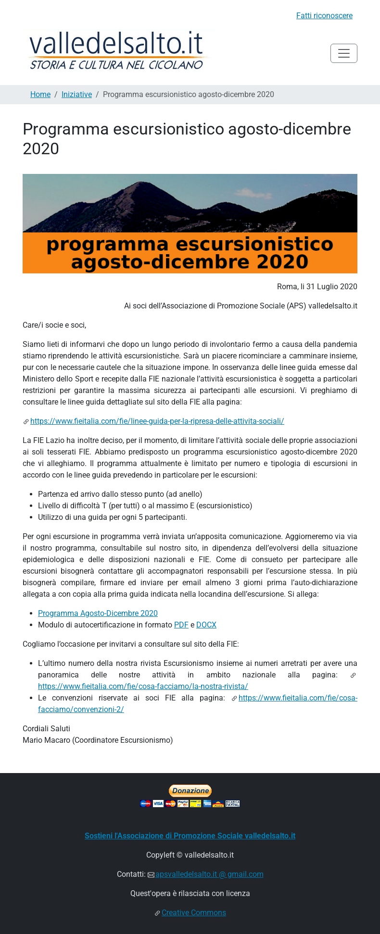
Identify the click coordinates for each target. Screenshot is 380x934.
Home (40, 94)
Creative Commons (194, 912)
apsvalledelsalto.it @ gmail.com (209, 874)
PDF (181, 624)
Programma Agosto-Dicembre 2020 (98, 613)
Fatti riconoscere (324, 15)
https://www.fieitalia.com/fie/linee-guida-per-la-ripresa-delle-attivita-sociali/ (157, 421)
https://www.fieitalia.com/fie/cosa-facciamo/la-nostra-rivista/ (143, 686)
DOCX (206, 624)
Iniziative (77, 94)
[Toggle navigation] (343, 53)
